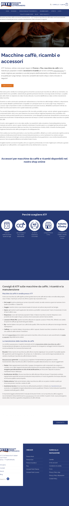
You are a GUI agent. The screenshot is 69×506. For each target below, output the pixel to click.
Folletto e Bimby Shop (26, 14)
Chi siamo (14, 11)
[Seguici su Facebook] (8, 478)
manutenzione (58, 71)
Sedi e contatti (45, 14)
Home (7, 11)
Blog (36, 14)
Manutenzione (7, 359)
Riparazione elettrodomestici (28, 11)
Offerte (53, 11)
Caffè (60, 11)
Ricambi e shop (44, 11)
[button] (50, 4)
